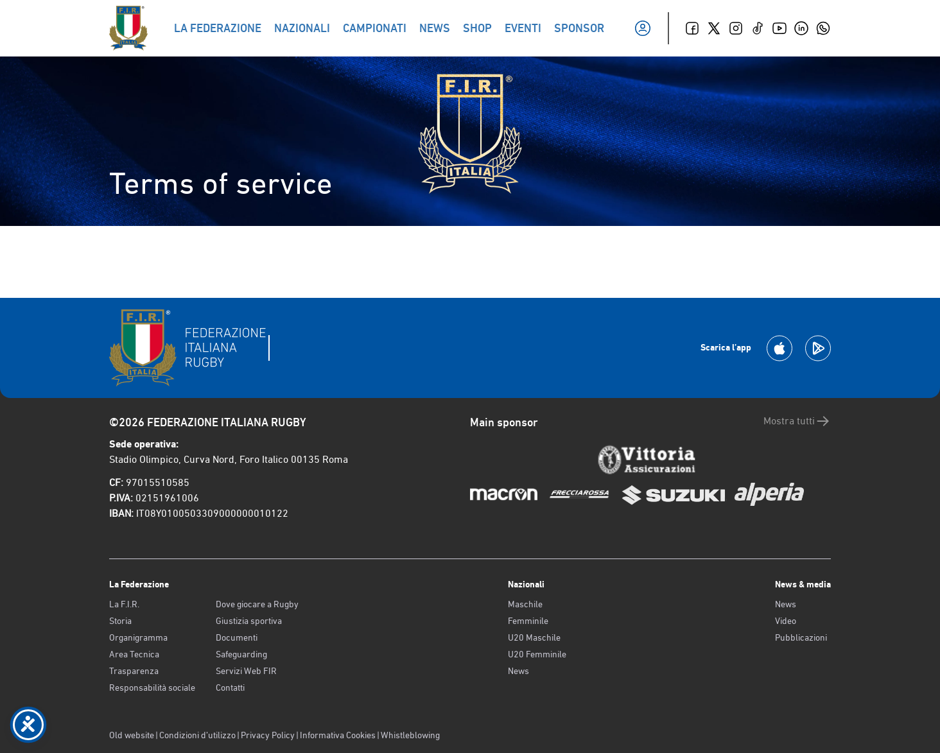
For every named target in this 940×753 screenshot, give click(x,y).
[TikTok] (757, 28)
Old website (131, 735)
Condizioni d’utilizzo (197, 735)
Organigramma (138, 637)
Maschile (525, 604)
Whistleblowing (410, 735)
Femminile (528, 621)
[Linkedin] (801, 28)
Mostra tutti (797, 421)
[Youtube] (779, 28)
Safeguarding (241, 654)
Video (785, 621)
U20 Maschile (534, 637)
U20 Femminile (537, 654)
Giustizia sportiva (249, 621)
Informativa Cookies (338, 735)
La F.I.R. (124, 604)
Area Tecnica (134, 654)
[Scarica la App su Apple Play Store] (779, 348)
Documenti (236, 637)
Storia (120, 621)
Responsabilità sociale (152, 687)
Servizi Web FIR (246, 671)
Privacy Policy (268, 735)
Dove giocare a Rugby (257, 604)
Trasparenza (134, 671)
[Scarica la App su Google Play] (818, 348)
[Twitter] (714, 28)
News (518, 671)
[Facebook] (692, 28)
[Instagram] (736, 28)
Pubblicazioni (801, 637)
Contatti (230, 687)
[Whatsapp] (823, 28)
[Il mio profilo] (642, 28)
